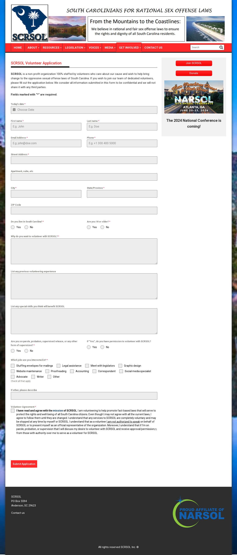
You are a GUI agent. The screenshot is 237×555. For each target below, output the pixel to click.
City (13, 188)
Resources (51, 47)
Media (109, 47)
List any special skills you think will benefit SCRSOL (38, 306)
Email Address (19, 137)
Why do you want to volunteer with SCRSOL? (35, 236)
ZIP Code (16, 205)
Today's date (18, 104)
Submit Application (24, 463)
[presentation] (39, 447)
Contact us (18, 511)
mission (58, 410)
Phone (91, 137)
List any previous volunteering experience (33, 271)
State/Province (95, 188)
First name (17, 121)
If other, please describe (24, 390)
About (32, 47)
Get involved (129, 47)
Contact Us (153, 47)
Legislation (74, 47)
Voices (94, 47)
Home (18, 47)
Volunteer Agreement (23, 407)
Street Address (20, 154)
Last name (93, 121)
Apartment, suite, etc (22, 171)
